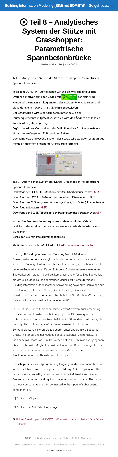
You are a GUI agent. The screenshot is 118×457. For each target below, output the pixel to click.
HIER (96, 192)
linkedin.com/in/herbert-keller (75, 245)
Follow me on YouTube (65, 445)
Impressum (44, 445)
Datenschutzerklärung (24, 445)
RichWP (68, 450)
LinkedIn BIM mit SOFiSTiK (92, 445)
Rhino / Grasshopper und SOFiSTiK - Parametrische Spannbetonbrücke (55, 419)
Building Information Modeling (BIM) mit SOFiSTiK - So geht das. (63, 438)
